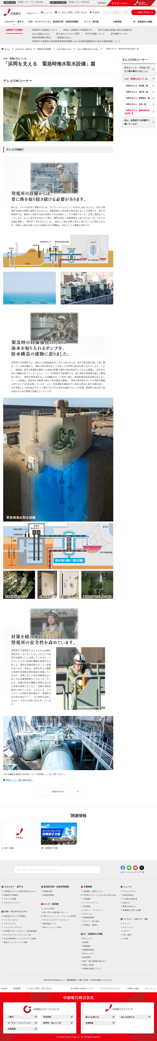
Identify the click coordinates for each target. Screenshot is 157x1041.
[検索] (126, 12)
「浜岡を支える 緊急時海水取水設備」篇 (137, 111)
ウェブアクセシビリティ (110, 988)
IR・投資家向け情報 (142, 21)
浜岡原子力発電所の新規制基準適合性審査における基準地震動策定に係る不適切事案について (76, 41)
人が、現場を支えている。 (88, 49)
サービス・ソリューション (22, 1023)
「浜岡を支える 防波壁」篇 (136, 86)
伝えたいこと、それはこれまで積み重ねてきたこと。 (137, 69)
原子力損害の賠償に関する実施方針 (115, 30)
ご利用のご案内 (132, 988)
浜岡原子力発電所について (44, 30)
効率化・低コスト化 (58, 1023)
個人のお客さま (100, 1017)
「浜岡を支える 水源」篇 (135, 104)
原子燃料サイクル (119, 33)
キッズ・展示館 (91, 21)
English (95, 12)
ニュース (48, 12)
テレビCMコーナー (41, 33)
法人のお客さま (135, 1017)
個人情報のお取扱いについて (82, 988)
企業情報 (117, 21)
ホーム (7, 49)
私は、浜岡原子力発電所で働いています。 (137, 122)
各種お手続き (143, 12)
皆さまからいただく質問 (67, 33)
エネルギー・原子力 (14, 21)
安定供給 (58, 1017)
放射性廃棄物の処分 (41, 37)
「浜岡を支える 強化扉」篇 (136, 92)
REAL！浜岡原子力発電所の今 (77, 30)
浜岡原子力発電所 (14, 30)
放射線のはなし (64, 37)
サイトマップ (150, 988)
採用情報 (17, 988)
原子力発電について (95, 33)
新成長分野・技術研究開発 (65, 21)
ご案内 (22, 1017)
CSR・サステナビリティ (40, 21)
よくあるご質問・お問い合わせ (72, 12)
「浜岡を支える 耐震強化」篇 (137, 98)
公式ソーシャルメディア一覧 (132, 872)
